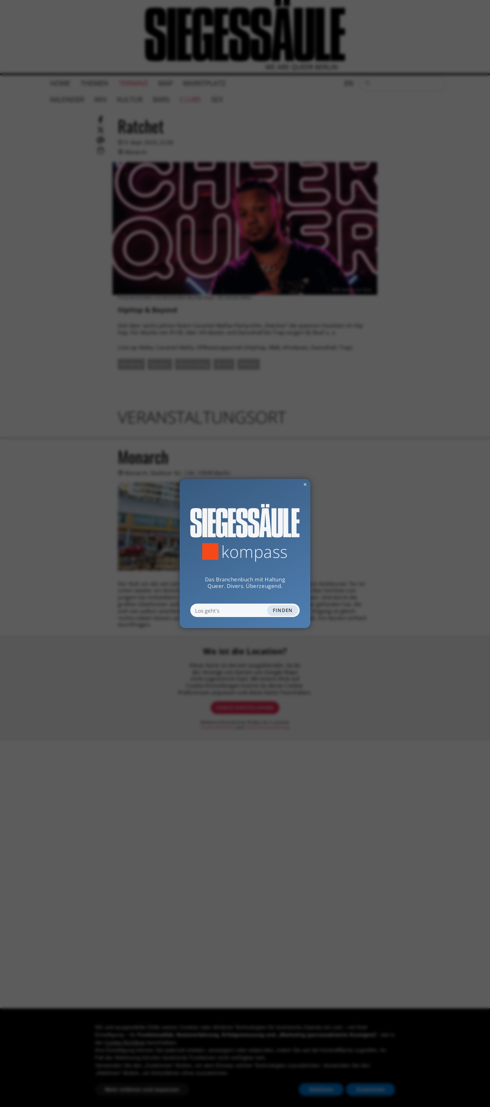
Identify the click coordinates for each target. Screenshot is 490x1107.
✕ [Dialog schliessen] (289, 484)
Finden (283, 610)
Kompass (254, 551)
